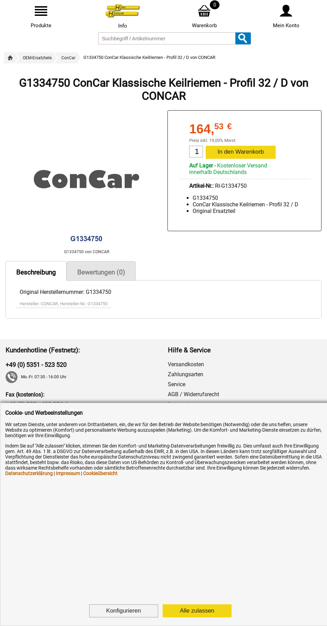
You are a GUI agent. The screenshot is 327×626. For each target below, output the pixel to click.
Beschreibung (36, 272)
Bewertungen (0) (101, 272)
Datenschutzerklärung (29, 473)
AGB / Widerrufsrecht (193, 394)
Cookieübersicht (100, 473)
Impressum (68, 473)
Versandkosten (186, 364)
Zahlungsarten (185, 374)
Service (176, 384)
